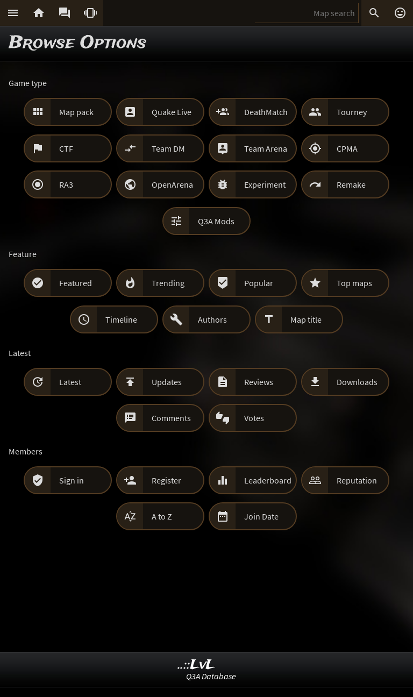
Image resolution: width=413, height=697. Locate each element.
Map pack (76, 111)
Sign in (71, 480)
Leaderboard (267, 480)
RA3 (66, 184)
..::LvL (197, 665)
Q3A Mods (216, 221)
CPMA (347, 148)
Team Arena (265, 148)
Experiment (265, 184)
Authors (212, 319)
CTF (66, 148)
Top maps (354, 283)
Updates (167, 381)
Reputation (357, 480)
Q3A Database (211, 676)
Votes (254, 417)
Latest (70, 381)
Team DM (168, 148)
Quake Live (171, 111)
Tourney (352, 111)
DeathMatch (266, 111)
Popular (258, 283)
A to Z (162, 516)
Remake (351, 184)
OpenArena (172, 184)
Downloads (357, 381)
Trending (168, 283)
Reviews (258, 381)
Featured (75, 283)
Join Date (261, 516)
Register (166, 480)
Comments (171, 417)
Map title (306, 319)
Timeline (121, 319)
